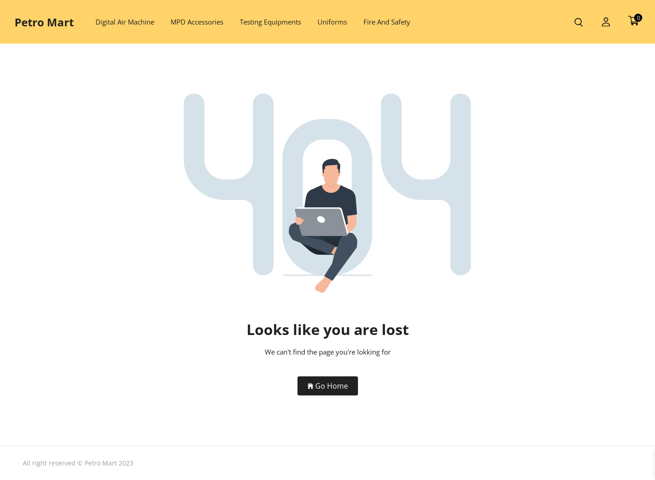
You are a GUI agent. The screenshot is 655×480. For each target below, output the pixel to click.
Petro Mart (44, 22)
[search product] (578, 22)
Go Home (327, 385)
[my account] (606, 22)
